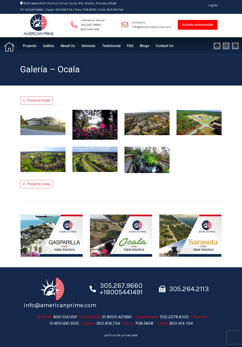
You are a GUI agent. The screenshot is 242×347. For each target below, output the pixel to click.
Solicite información (197, 25)
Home (9, 46)
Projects (29, 46)
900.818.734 (64, 9)
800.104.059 (65, 316)
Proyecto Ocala (36, 100)
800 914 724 (115, 9)
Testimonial (111, 46)
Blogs (144, 46)
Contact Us (164, 46)
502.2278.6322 (174, 316)
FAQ (130, 46)
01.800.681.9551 (64, 323)
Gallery (48, 46)
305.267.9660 (34, 9)
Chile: (102, 9)
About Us (67, 46)
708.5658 (89, 9)
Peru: (78, 9)
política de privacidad (121, 335)
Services (88, 46)
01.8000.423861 (117, 316)
